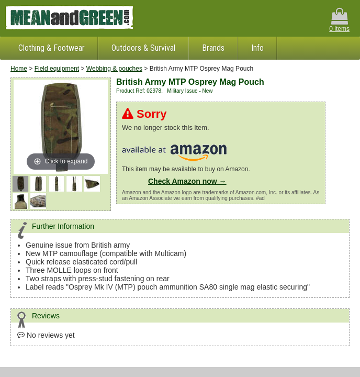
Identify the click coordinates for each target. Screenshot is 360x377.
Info (257, 48)
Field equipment (57, 68)
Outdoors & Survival (143, 48)
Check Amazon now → (187, 181)
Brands (213, 48)
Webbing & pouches (114, 68)
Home (18, 68)
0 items (339, 20)
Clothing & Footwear (51, 48)
